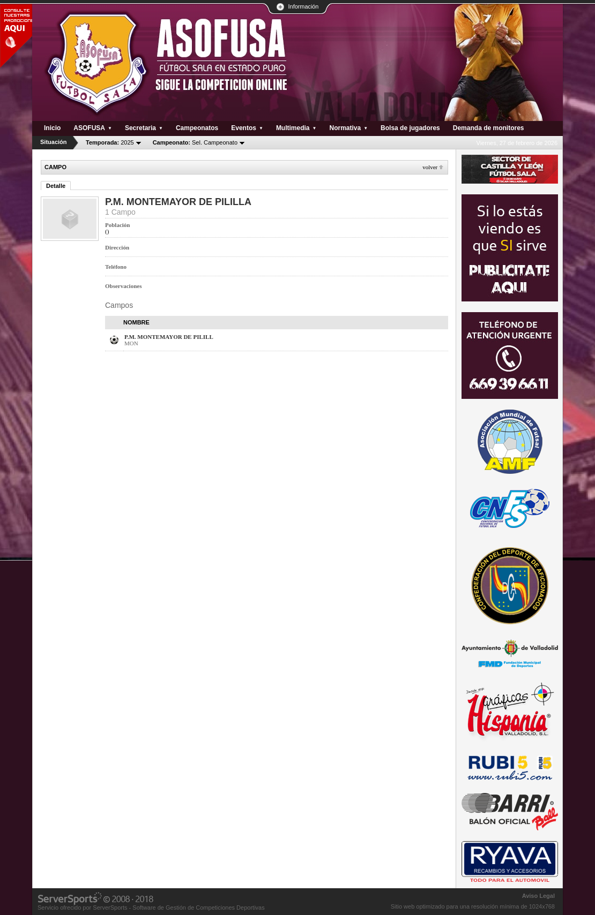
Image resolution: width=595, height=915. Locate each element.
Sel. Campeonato (195, 142)
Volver (429, 167)
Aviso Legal (538, 896)
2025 (110, 142)
